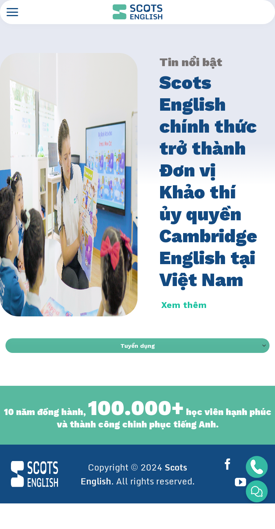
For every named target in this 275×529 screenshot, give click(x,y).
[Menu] (12, 12)
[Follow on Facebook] (229, 465)
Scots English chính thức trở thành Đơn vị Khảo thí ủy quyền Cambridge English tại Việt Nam (208, 181)
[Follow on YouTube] (240, 483)
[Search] (262, 12)
